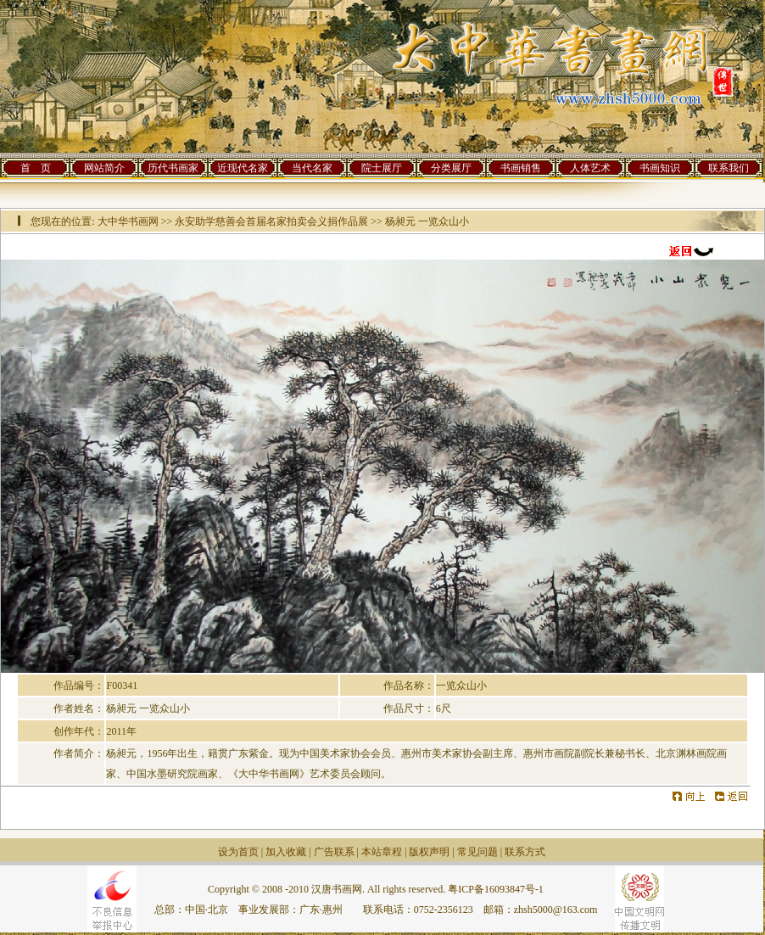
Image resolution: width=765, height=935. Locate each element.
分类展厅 (451, 168)
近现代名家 (242, 168)
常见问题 (477, 852)
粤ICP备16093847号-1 (496, 889)
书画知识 (659, 168)
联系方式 (525, 852)
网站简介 (104, 168)
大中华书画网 (128, 221)
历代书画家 (173, 168)
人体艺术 (590, 168)
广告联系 (334, 852)
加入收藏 (285, 852)
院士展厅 (381, 168)
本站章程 (381, 852)
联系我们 (728, 168)
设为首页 (238, 852)
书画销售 (520, 168)
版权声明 (429, 852)
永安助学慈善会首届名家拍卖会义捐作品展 (271, 221)
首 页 (35, 168)
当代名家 (312, 168)
